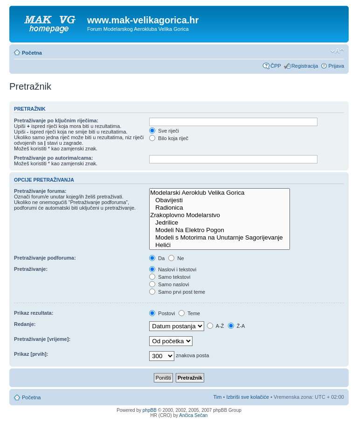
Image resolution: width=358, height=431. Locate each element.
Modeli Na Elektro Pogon (219, 230)
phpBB (150, 410)
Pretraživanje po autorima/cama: (53, 158)
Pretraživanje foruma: (40, 191)
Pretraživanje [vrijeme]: (42, 339)
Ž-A (236, 326)
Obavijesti (219, 200)
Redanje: (24, 324)
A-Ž (215, 326)
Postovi (162, 313)
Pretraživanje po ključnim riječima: (56, 120)
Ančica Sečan (193, 415)
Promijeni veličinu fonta (337, 51)
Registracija (304, 66)
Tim (217, 397)
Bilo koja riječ (168, 138)
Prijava (336, 66)
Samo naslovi (169, 284)
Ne (176, 258)
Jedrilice (219, 222)
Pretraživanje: (31, 269)
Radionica (219, 208)
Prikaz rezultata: (33, 313)
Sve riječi (164, 131)
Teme (189, 313)
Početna (32, 53)
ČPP (275, 66)
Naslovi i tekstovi (172, 269)
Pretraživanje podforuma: (45, 258)
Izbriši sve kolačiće (247, 397)
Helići (219, 245)
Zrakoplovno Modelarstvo (219, 215)
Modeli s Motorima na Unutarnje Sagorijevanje (219, 237)
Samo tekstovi (169, 277)
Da (157, 258)
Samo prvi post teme (177, 292)
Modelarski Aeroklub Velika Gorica (219, 193)
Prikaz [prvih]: (31, 354)
